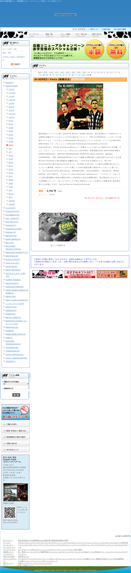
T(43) (11, 187)
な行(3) (11, 103)
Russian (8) (11, 232)
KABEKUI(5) (11, 310)
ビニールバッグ (64, 559)
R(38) (11, 180)
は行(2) (11, 107)
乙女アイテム (90, 552)
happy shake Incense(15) (17, 300)
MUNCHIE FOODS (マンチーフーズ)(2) (16, 322)
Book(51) (10, 82)
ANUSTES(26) (12, 256)
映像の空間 (63, 540)
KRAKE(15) (11, 314)
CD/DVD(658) (12, 86)
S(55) (11, 183)
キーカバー (38, 559)
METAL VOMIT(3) (13, 317)
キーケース (75, 559)
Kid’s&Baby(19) (13, 215)
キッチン (114, 552)
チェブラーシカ (53, 545)
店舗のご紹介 (8, 503)
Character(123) (12, 211)
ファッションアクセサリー (47, 549)
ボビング (29, 543)
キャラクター (8, 545)
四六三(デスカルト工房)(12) (16, 275)
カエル (119, 545)
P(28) (11, 173)
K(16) (11, 155)
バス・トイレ (106, 552)
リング (31, 559)
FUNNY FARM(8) (13, 280)
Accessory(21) (12, 222)
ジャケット (28, 561)
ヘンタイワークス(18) (15, 303)
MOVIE (125, 543)
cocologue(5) (11, 266)
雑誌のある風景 (42, 540)
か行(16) (12, 93)
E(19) (11, 135)
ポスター (21, 543)
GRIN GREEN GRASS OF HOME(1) (17, 291)
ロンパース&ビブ (30, 549)
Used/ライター (108, 559)
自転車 (20, 556)
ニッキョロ (80, 552)
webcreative (92, 570)
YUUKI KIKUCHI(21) (15, 354)
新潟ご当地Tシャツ (25, 566)
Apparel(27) (11, 225)
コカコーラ (117, 543)
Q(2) (10, 176)
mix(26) (12, 204)
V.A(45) (12, 201)
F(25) (11, 138)
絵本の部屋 (22, 540)
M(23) (11, 162)
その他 (20, 561)
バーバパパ (78, 545)
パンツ (35, 561)
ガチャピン (87, 545)
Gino (76, 549)
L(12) (11, 159)
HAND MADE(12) (13, 239)
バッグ (41, 561)
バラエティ (22, 554)
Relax (97, 552)
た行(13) (12, 100)
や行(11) (12, 114)
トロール (70, 543)
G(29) (11, 141)
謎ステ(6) (10, 243)
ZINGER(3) (11, 361)
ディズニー (35, 545)
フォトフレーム (55, 552)
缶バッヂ (54, 559)
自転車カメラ (8, 552)
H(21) (11, 145)
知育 (80, 549)
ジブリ (94, 545)
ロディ (71, 549)
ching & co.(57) (12, 263)
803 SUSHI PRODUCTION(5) (13, 247)
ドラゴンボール (24, 545)
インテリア (123, 552)
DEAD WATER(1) (13, 270)
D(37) (11, 131)
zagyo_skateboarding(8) (16, 358)
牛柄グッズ (22, 563)
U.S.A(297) (11, 208)
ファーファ (78, 543)
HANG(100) (11, 296)
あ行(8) (11, 89)
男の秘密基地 (54, 540)
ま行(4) (11, 110)
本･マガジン (8, 540)
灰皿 (87, 559)
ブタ (124, 545)
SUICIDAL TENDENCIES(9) (13, 342)
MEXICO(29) (11, 236)
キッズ (20, 549)
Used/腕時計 (119, 559)
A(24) (11, 121)
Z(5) (10, 197)
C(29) (11, 128)
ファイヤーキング (39, 543)
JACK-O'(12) (11, 307)
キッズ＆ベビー (9, 547)
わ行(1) (11, 117)
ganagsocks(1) (12, 283)
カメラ (26, 556)
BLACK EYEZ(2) (13, 259)
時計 (47, 552)
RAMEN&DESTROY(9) (16, 334)
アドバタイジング (110, 545)
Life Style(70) (12, 218)
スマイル (109, 543)
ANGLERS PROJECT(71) (17, 252)
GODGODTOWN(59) (15, 287)
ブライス (50, 543)
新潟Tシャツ (8, 563)
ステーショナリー (68, 552)
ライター (92, 559)
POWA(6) (10, 331)
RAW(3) (9, 338)
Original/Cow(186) (14, 229)
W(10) (11, 194)
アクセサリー (8, 554)
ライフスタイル (9, 549)
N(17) (11, 166)
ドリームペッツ (89, 543)
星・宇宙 (21, 552)
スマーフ (43, 545)
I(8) (10, 148)
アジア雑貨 (40, 552)
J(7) (10, 152)
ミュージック (31, 552)
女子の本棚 (31, 540)
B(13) (11, 124)
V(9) (10, 190)
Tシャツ (47, 561)
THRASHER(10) (13, 351)
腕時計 (98, 559)
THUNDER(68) (12, 347)
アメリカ (6, 543)
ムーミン (70, 545)
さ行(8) (11, 96)
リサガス (62, 545)
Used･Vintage (9, 556)
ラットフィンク (60, 543)
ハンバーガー (100, 543)
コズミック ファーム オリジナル (39, 563)
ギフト (5, 566)
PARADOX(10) (12, 327)
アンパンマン (63, 549)
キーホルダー (23, 559)
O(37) (11, 169)
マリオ (100, 545)
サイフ (82, 559)
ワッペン (47, 559)
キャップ (54, 561)
